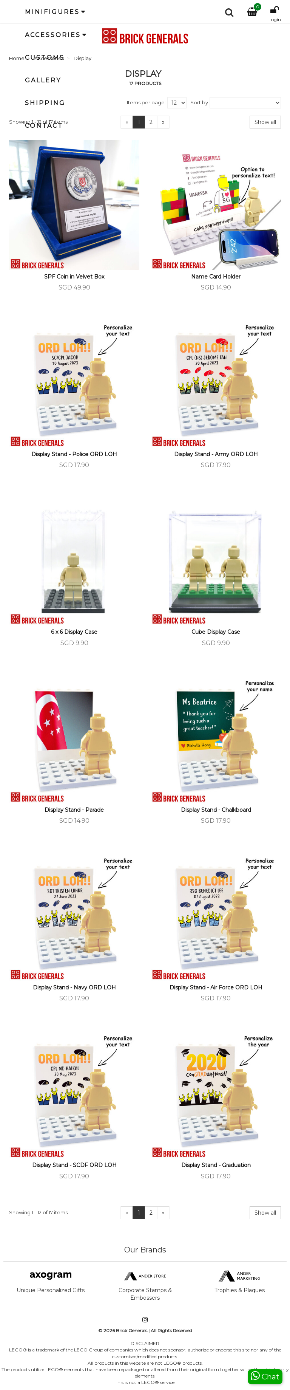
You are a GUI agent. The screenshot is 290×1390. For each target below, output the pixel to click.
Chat (265, 1375)
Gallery (43, 80)
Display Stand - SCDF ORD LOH (74, 1165)
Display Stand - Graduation (216, 1165)
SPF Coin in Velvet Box (74, 276)
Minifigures (52, 11)
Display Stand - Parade (74, 809)
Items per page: (146, 102)
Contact (44, 125)
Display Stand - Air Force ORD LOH (216, 987)
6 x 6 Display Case (74, 631)
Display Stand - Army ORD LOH (216, 454)
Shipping (45, 103)
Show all (265, 122)
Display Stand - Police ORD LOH (74, 454)
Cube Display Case (215, 631)
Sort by (199, 102)
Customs (45, 57)
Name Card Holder (216, 276)
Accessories (53, 35)
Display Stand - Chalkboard (216, 809)
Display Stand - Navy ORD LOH (74, 987)
